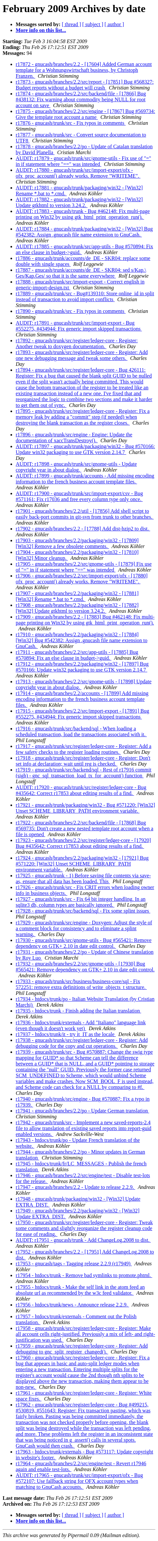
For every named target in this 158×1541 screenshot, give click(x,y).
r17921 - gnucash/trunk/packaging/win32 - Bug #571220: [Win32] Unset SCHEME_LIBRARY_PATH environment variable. (85, 808)
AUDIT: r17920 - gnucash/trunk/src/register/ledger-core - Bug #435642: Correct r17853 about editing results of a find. (81, 790)
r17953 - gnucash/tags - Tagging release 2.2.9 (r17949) (74, 1263)
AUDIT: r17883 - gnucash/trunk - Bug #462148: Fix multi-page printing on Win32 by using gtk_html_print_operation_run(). (83, 214)
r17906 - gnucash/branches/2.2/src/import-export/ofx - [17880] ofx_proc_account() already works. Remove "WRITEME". (82, 578)
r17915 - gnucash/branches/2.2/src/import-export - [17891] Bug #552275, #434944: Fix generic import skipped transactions (82, 714)
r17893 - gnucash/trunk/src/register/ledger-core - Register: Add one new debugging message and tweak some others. (82, 355)
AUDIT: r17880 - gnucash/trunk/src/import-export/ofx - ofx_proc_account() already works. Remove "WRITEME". (78, 173)
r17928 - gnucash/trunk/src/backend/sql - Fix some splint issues (83, 911)
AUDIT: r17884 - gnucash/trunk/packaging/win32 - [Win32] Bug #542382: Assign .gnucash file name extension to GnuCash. (84, 231)
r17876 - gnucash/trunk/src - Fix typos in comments (71, 123)
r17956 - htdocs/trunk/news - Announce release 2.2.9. (72, 1304)
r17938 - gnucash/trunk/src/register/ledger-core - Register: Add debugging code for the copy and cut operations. (82, 1043)
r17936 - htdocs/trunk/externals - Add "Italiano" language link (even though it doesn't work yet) (81, 1025)
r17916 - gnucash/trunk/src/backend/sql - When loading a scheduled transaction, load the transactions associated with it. (81, 731)
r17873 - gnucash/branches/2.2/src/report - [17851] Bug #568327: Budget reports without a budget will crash (85, 84)
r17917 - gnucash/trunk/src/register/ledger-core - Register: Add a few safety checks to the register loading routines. (83, 749)
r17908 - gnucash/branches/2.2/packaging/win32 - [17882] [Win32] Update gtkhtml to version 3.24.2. (77, 608)
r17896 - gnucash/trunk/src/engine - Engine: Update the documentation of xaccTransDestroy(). (74, 437)
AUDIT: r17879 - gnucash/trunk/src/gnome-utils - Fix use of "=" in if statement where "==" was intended (83, 161)
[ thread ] (71, 24)
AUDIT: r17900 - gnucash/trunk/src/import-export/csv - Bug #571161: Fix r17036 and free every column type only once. (79, 496)
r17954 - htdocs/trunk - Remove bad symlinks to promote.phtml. (84, 1275)
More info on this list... (41, 30)
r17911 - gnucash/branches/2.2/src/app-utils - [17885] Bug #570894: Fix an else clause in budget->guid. (77, 655)
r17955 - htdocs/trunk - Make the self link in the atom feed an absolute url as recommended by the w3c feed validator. (80, 1290)
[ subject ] (92, 24)
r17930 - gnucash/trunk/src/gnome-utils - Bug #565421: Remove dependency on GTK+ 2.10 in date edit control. (83, 943)
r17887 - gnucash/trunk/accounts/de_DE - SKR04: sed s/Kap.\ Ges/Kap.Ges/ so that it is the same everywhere (81, 273)
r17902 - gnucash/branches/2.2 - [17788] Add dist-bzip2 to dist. (83, 528)
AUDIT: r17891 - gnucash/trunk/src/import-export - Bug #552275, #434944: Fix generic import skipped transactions (79, 326)
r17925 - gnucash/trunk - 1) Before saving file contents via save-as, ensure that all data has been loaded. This (83, 878)
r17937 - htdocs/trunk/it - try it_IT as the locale (66, 1034)
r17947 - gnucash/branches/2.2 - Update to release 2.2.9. (75, 1187)
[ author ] (114, 24)
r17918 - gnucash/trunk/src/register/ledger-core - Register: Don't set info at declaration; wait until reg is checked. (83, 761)
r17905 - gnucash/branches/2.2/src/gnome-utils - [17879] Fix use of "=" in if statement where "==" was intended (83, 567)
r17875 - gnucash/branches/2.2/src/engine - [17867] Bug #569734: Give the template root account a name (85, 114)
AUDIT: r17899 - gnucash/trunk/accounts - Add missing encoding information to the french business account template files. (85, 478)
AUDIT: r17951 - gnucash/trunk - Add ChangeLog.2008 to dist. (83, 1240)
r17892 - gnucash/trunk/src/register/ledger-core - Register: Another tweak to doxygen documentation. (77, 343)
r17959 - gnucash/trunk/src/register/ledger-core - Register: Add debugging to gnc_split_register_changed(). (82, 1348)
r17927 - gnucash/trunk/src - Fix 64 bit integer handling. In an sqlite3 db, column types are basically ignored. (81, 902)
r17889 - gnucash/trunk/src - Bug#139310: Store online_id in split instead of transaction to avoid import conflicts (85, 296)
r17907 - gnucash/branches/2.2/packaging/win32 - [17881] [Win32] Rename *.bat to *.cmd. (77, 596)
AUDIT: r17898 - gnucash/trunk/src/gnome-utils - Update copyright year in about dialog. (76, 467)
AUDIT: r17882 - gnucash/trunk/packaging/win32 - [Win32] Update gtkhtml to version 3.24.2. (79, 202)
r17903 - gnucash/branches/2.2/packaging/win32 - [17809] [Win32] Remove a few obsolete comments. (77, 543)
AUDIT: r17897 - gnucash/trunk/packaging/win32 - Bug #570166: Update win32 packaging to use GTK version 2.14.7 (85, 449)
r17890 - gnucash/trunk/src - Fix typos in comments (71, 311)
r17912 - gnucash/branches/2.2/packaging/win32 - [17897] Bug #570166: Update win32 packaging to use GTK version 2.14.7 (82, 667)
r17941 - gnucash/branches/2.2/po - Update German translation (82, 1110)
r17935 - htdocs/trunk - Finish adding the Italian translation (78, 1011)
